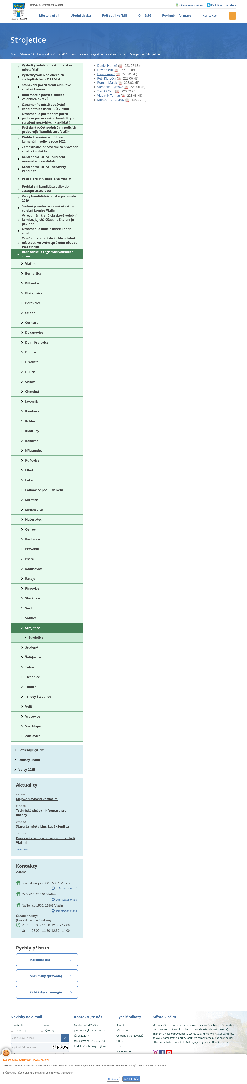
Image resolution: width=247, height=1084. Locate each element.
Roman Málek (107, 82)
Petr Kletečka (106, 78)
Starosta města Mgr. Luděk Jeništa (42, 826)
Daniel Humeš (107, 65)
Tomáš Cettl (105, 91)
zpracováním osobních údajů (50, 1053)
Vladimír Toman (108, 95)
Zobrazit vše (22, 849)
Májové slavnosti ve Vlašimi (37, 799)
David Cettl (105, 70)
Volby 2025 (27, 770)
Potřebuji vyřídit (31, 750)
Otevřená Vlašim (191, 5)
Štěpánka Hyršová (110, 87)
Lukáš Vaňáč (106, 74)
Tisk (118, 1046)
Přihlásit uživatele (223, 5)
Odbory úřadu (29, 760)
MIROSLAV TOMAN (110, 100)
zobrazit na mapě (66, 888)
